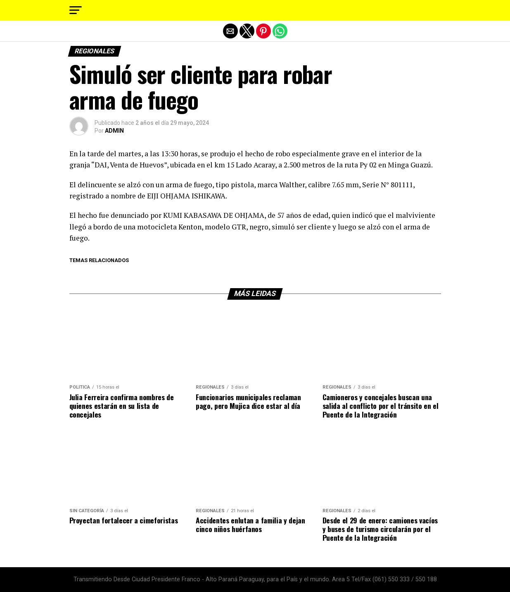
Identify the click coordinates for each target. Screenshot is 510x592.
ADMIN (114, 130)
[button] (75, 10)
